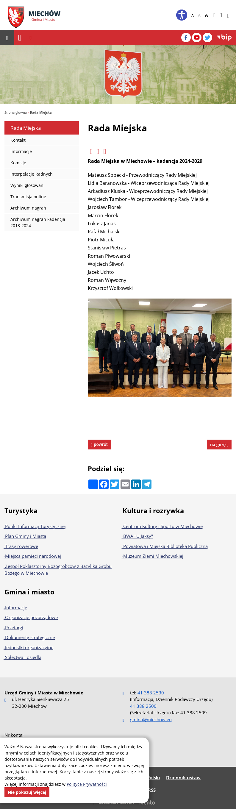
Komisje (15, 164)
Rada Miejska (41, 112)
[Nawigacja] (19, 37)
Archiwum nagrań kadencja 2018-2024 (34, 223)
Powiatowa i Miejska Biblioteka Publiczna (165, 546)
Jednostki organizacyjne (29, 647)
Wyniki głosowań (23, 186)
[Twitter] (207, 37)
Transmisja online (25, 198)
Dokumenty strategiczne (30, 637)
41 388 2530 (150, 693)
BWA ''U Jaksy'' (138, 536)
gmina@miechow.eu (151, 719)
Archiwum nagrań (25, 209)
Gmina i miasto (29, 591)
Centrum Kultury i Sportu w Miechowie (163, 526)
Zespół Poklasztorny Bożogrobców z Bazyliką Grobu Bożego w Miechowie (58, 569)
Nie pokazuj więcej (27, 792)
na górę (219, 444)
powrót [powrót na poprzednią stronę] (100, 444)
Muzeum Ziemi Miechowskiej (153, 556)
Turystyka (20, 510)
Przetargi (14, 627)
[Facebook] (186, 37)
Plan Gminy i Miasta (25, 536)
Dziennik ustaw (183, 777)
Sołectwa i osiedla (23, 657)
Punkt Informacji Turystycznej (35, 526)
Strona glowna (15, 112)
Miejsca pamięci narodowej (33, 556)
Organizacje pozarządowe (31, 617)
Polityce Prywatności (87, 784)
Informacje (18, 153)
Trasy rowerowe (21, 546)
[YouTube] (196, 37)
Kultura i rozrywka (153, 510)
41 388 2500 (143, 706)
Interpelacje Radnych (28, 175)
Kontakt (15, 141)
